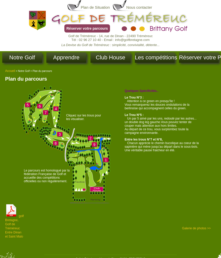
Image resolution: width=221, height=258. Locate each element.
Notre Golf (22, 57)
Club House (110, 57)
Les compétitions (155, 57)
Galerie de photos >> (196, 228)
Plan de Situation (95, 7)
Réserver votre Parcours (199, 57)
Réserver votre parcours (87, 28)
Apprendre (66, 57)
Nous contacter (139, 7)
